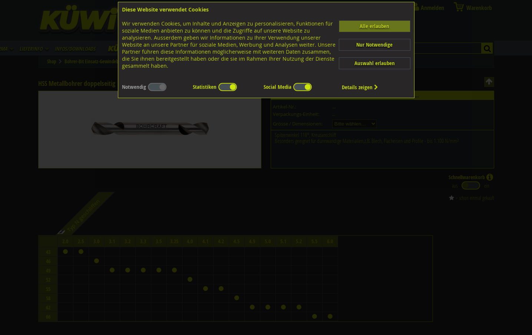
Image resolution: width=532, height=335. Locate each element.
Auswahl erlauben (374, 63)
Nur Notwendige (374, 44)
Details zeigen (360, 87)
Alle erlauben (374, 26)
